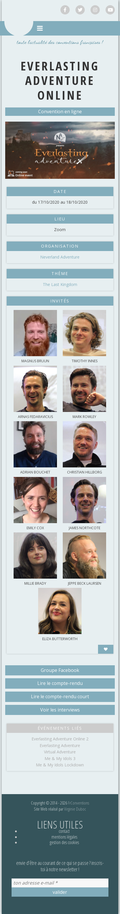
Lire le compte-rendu (60, 683)
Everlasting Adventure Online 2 (60, 739)
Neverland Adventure (60, 257)
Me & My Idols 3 (60, 758)
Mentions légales (64, 837)
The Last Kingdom (60, 284)
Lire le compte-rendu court (60, 696)
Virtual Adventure (60, 752)
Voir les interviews (60, 710)
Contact (64, 831)
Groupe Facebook (60, 670)
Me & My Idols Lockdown (60, 765)
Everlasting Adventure (60, 745)
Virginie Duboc (75, 809)
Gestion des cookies (64, 842)
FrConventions (78, 803)
